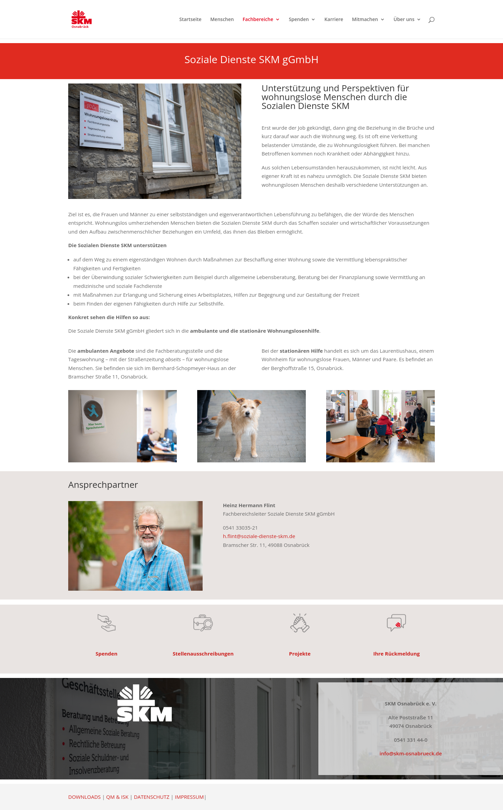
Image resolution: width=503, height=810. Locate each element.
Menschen (222, 19)
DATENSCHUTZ (151, 796)
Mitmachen (365, 19)
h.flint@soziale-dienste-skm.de (259, 536)
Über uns (404, 19)
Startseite (190, 19)
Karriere (333, 19)
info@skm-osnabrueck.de (410, 753)
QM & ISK (117, 796)
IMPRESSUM (189, 796)
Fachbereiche (258, 19)
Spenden (299, 19)
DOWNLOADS (84, 796)
